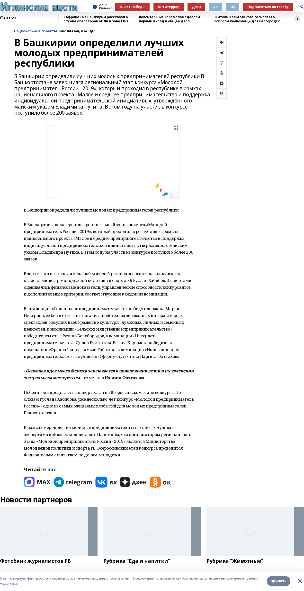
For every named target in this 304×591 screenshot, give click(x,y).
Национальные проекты (35, 31)
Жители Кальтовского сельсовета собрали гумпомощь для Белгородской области (249, 19)
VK (215, 6)
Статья (8, 17)
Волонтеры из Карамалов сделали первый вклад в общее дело (169, 19)
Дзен (196, 6)
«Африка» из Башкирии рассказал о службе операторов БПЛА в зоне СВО (95, 19)
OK (232, 6)
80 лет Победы (132, 6)
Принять (278, 581)
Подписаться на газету (268, 6)
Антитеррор (168, 6)
